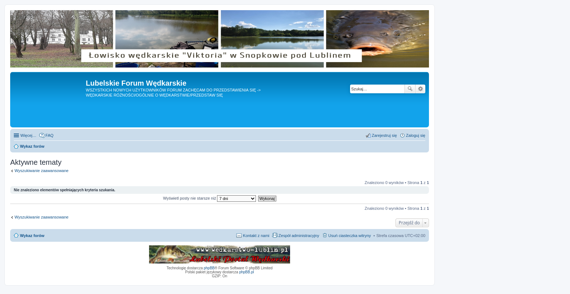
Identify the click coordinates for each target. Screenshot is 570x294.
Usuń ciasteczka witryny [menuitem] (349, 235)
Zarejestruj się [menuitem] (384, 135)
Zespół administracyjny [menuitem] (298, 235)
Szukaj (410, 89)
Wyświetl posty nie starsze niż (209, 198)
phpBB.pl (246, 272)
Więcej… (28, 135)
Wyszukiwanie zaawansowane (420, 89)
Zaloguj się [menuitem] (415, 135)
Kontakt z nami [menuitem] (256, 235)
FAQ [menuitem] (49, 135)
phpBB (209, 268)
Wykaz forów (32, 235)
